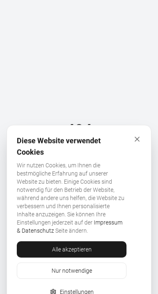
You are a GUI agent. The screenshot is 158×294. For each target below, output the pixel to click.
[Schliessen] (137, 162)
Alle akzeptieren (72, 273)
